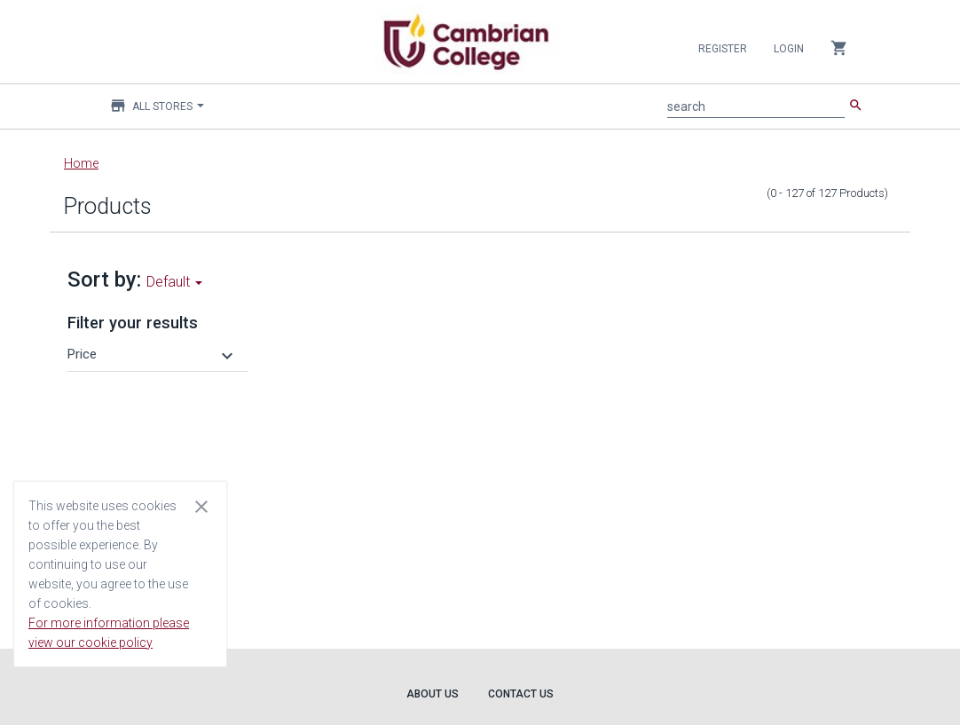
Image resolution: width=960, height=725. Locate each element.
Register (722, 49)
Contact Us (521, 694)
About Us (432, 694)
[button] (152, 354)
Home (81, 163)
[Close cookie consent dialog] (201, 506)
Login (789, 49)
